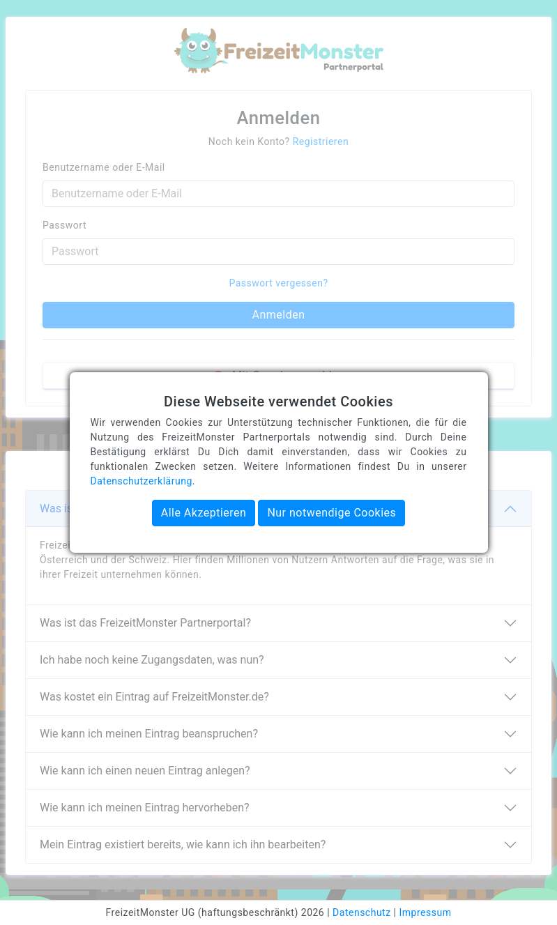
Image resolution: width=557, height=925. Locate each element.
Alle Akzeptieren (204, 512)
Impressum (425, 912)
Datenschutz (362, 912)
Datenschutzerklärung (141, 481)
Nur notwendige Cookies (331, 512)
